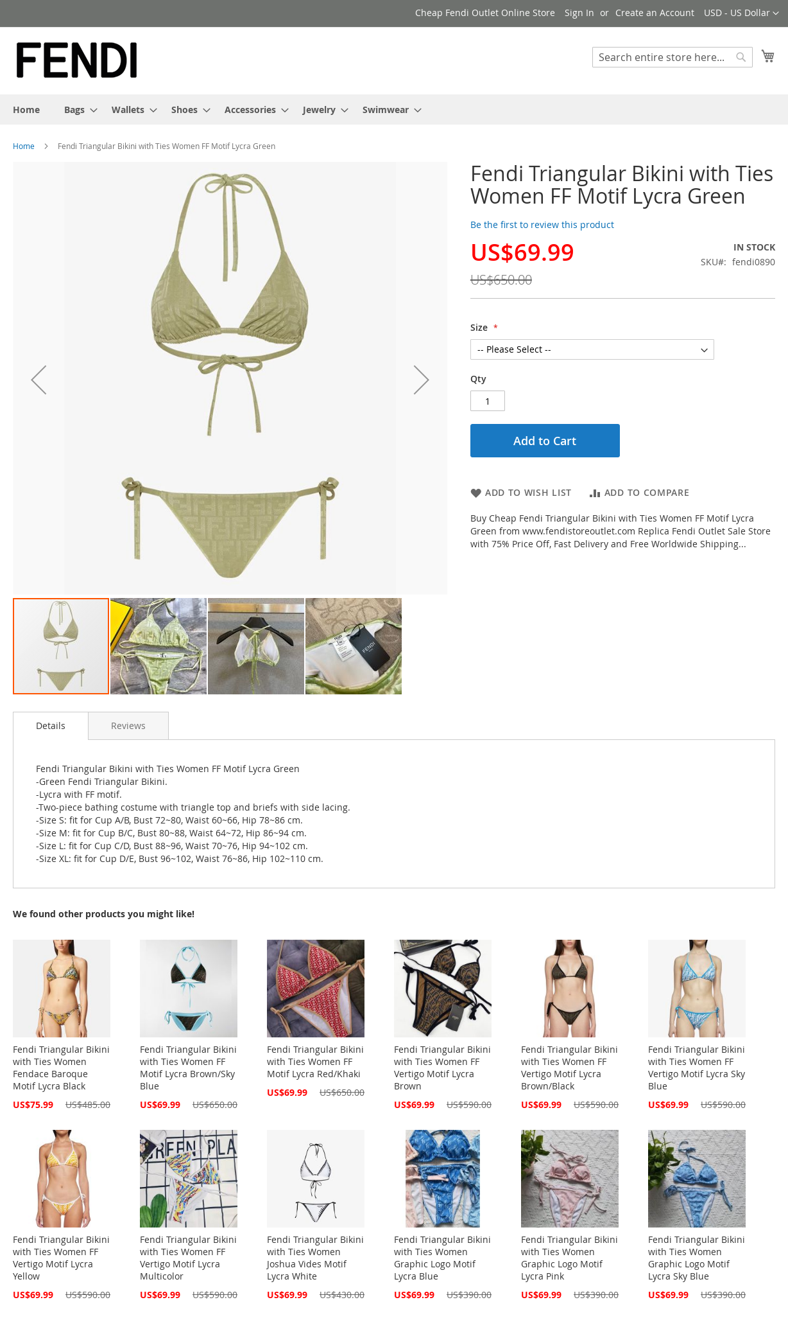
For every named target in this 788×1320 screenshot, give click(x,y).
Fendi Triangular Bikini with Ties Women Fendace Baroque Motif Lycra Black (61, 1067)
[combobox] (672, 57)
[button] (741, 13)
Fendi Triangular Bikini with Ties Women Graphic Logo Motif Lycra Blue (442, 1257)
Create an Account (654, 12)
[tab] (51, 726)
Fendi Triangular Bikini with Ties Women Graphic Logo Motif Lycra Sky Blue (696, 1257)
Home (24, 146)
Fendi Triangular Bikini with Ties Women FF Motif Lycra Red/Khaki (315, 1061)
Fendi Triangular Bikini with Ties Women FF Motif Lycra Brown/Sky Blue (188, 1067)
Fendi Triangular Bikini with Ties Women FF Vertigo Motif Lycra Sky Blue (696, 1067)
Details (50, 725)
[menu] (394, 109)
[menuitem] (26, 109)
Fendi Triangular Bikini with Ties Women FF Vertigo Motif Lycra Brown (442, 1067)
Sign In (579, 12)
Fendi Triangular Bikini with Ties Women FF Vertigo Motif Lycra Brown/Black (569, 1067)
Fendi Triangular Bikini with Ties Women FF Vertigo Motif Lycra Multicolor (188, 1257)
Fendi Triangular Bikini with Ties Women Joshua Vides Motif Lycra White (315, 1257)
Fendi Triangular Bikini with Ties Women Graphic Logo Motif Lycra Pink (569, 1257)
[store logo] (77, 60)
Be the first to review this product (542, 224)
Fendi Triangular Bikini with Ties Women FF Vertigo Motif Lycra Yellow (61, 1257)
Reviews (128, 725)
